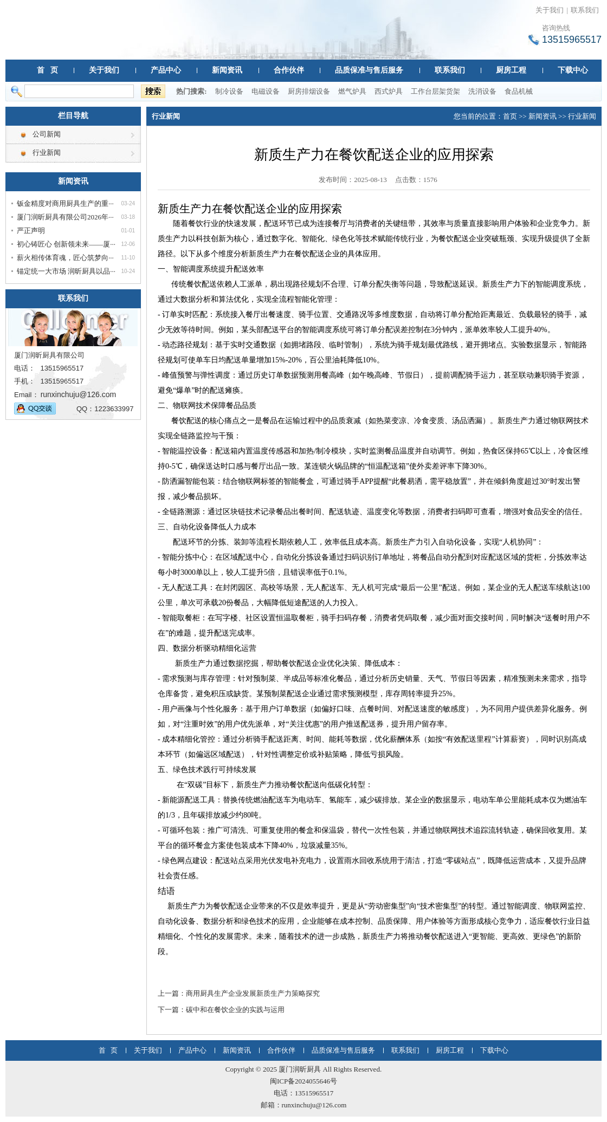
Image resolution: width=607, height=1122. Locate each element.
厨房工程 (511, 70)
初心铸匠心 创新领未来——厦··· (66, 244)
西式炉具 (388, 91)
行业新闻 (47, 152)
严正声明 (31, 230)
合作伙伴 (289, 70)
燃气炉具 (352, 91)
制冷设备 (229, 91)
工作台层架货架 (435, 91)
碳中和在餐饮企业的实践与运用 (235, 1010)
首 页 (47, 70)
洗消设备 (482, 91)
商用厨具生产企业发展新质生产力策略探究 (253, 993)
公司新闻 (47, 134)
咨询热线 (556, 28)
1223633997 (113, 409)
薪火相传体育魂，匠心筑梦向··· (65, 258)
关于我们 (549, 10)
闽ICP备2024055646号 (303, 1081)
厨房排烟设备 (309, 91)
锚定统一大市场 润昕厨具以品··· (66, 271)
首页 (510, 116)
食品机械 (519, 91)
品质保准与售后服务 (369, 70)
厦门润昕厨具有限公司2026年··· (65, 217)
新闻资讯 (227, 70)
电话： (24, 368)
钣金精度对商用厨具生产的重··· (65, 203)
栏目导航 (73, 116)
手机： (24, 381)
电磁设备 (265, 91)
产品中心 (166, 70)
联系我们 (585, 10)
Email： (26, 395)
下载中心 (573, 70)
